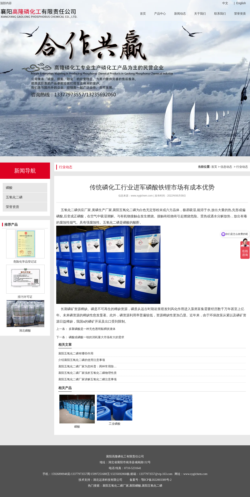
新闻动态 (180, 13)
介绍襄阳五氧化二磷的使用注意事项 (81, 360)
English (241, 3)
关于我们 (200, 13)
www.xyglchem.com (142, 195)
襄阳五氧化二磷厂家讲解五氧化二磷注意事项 (87, 379)
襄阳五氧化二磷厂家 (115, 485)
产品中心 (160, 13)
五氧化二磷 (14, 197)
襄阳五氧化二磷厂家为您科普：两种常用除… (87, 366)
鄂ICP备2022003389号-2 (156, 479)
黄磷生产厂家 (102, 210)
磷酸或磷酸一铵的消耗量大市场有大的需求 (96, 337)
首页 (143, 13)
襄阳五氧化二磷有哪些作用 (75, 353)
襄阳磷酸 (135, 485)
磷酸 (9, 187)
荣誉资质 (240, 13)
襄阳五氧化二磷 (124, 210)
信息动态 (226, 166)
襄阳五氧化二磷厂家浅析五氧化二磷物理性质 (87, 372)
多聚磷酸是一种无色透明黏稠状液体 (91, 328)
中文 (225, 3)
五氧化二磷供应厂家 (76, 210)
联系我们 (220, 13)
